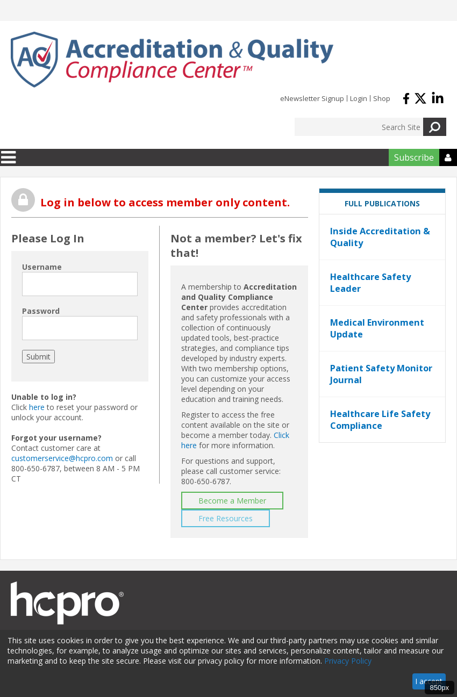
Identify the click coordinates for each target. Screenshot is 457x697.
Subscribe (414, 157)
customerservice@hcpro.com (62, 458)
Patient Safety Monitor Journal (381, 374)
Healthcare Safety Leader (370, 282)
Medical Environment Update (377, 328)
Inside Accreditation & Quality (380, 237)
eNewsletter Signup (312, 98)
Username (42, 267)
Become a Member (232, 500)
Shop (381, 98)
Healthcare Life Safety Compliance (380, 420)
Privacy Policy (348, 661)
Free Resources (225, 518)
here (37, 407)
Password (41, 311)
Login (358, 98)
